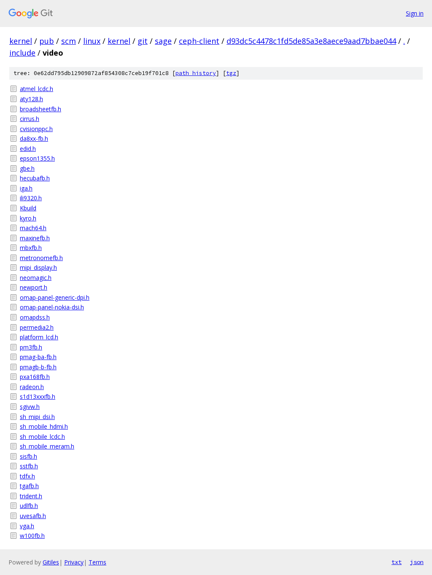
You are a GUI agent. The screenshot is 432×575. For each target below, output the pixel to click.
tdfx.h (27, 476)
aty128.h (31, 99)
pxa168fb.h (35, 377)
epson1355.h (37, 158)
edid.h (28, 149)
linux (91, 41)
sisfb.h (28, 456)
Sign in (415, 13)
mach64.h (33, 228)
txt (397, 562)
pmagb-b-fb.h (38, 367)
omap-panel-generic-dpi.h (54, 297)
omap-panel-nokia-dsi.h (52, 307)
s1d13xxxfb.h (37, 396)
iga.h (26, 188)
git (143, 41)
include (22, 53)
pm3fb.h (31, 347)
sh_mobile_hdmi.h (44, 426)
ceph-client (199, 41)
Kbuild (28, 208)
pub (46, 41)
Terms (97, 562)
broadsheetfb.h (40, 109)
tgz (231, 73)
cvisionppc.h (36, 129)
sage (163, 41)
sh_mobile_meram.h (47, 446)
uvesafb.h (33, 516)
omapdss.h (35, 317)
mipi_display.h (38, 267)
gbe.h (27, 168)
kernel (20, 41)
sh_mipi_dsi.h (37, 417)
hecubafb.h (35, 178)
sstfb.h (29, 466)
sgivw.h (30, 407)
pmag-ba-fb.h (38, 357)
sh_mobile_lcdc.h (42, 437)
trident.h (31, 496)
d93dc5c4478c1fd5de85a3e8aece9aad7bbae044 (311, 41)
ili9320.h (31, 198)
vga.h (27, 526)
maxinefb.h (35, 238)
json (417, 562)
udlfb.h (29, 506)
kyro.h (28, 218)
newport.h (33, 287)
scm (68, 41)
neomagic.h (35, 278)
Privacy (74, 562)
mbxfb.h (31, 248)
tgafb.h (29, 486)
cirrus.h (29, 119)
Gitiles (51, 562)
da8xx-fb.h (34, 138)
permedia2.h (37, 327)
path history (196, 73)
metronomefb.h (41, 258)
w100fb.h (32, 536)
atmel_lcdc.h (36, 89)
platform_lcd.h (39, 337)
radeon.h (32, 387)
